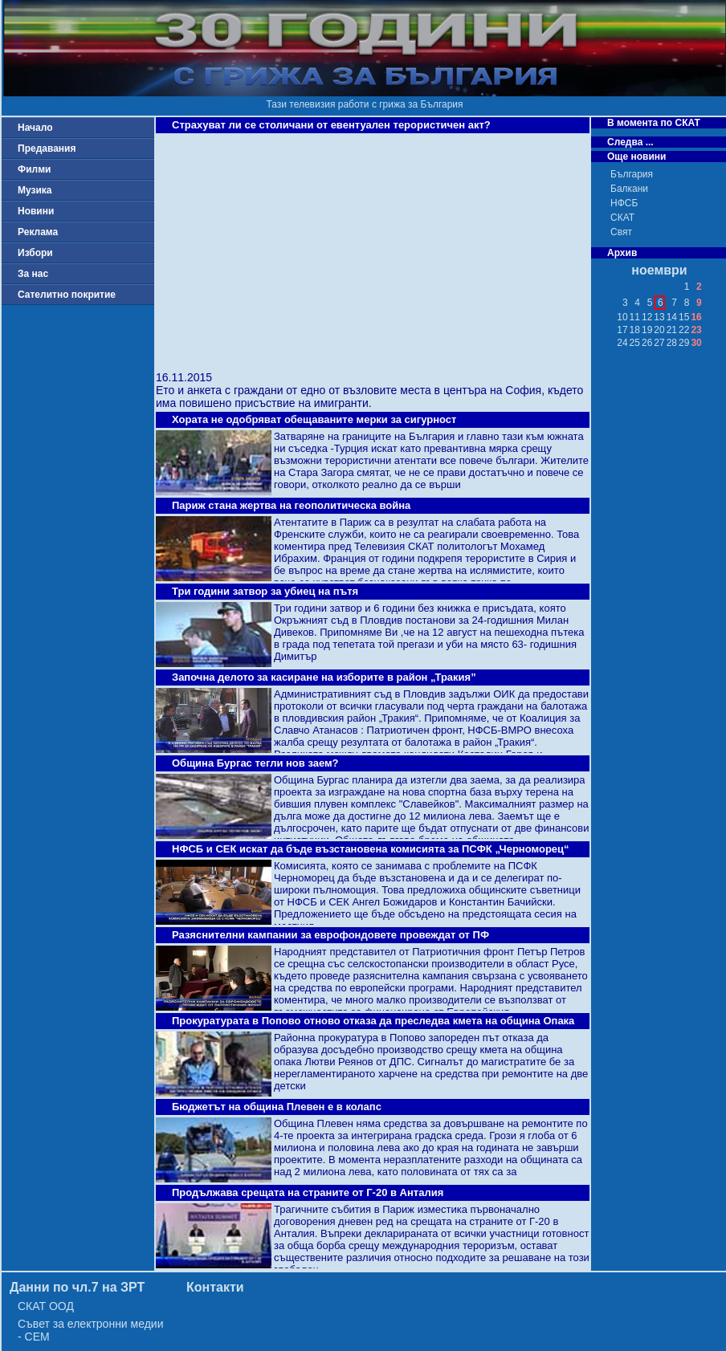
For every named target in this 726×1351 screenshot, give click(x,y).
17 (622, 330)
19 (647, 330)
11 (635, 317)
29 (684, 342)
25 (635, 342)
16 (696, 317)
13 (659, 317)
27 (659, 342)
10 (622, 317)
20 (659, 330)
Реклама (38, 232)
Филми (34, 169)
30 (696, 342)
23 (696, 330)
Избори (35, 252)
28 (672, 342)
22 (684, 330)
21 (672, 330)
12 (647, 317)
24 (622, 342)
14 (672, 317)
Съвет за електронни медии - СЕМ (91, 1330)
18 (635, 330)
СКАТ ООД (46, 1306)
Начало (35, 127)
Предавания (46, 148)
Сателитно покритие (67, 294)
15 (684, 317)
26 (647, 342)
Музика (35, 190)
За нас (33, 273)
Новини (36, 211)
